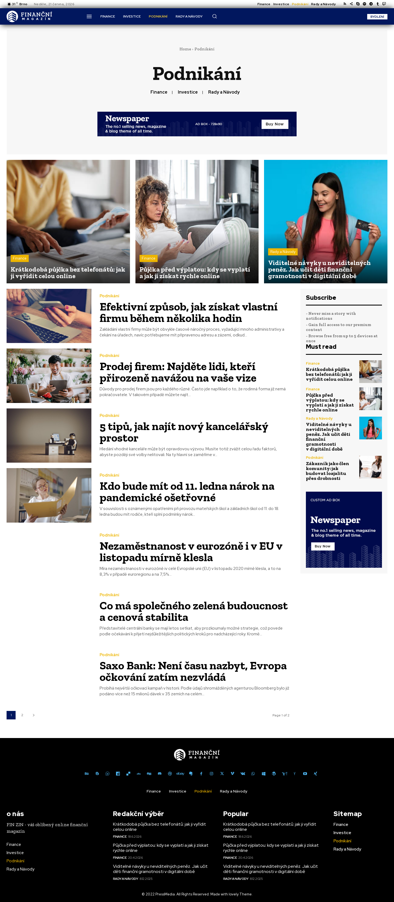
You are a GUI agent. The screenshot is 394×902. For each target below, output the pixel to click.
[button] (214, 16)
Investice (188, 92)
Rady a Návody (224, 92)
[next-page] (33, 715)
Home (185, 49)
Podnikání (109, 296)
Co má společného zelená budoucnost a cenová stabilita (194, 611)
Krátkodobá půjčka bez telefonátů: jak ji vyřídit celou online (329, 374)
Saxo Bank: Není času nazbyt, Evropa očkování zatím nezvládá (193, 671)
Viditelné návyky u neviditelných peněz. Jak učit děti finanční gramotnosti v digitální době (329, 436)
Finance (158, 92)
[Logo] (30, 16)
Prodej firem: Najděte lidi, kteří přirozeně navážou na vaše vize (178, 372)
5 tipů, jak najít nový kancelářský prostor (184, 432)
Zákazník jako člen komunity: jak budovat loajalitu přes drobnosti (327, 470)
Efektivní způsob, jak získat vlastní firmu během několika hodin (189, 312)
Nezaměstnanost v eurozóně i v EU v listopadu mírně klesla (191, 551)
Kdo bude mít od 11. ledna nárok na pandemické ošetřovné (187, 491)
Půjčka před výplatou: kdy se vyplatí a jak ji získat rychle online (330, 402)
